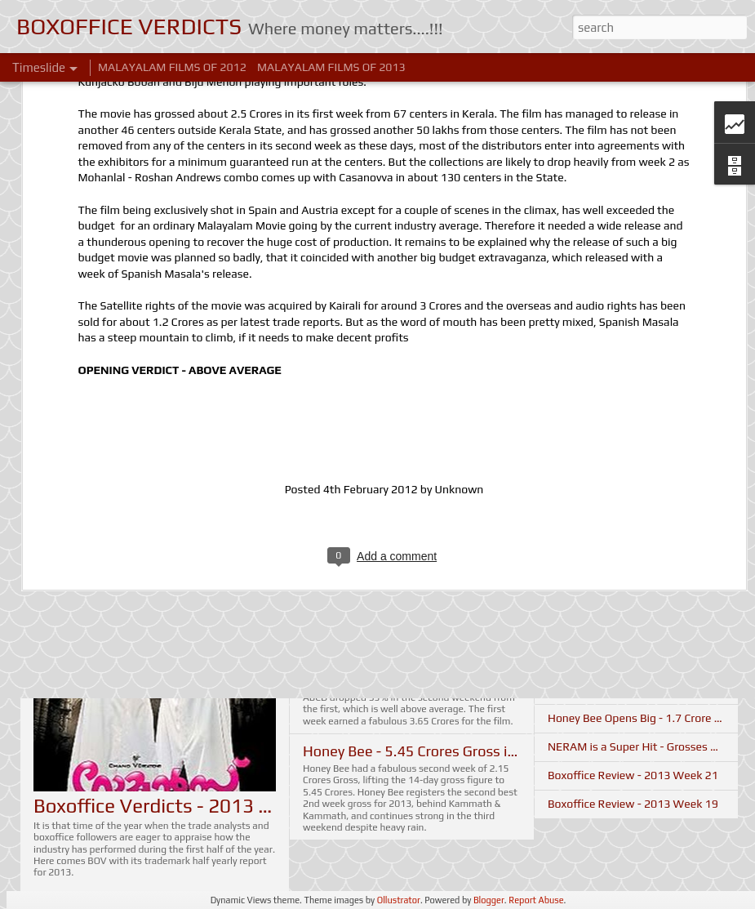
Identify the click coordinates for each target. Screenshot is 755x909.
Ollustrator (398, 900)
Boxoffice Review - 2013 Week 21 (633, 775)
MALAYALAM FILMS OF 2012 (172, 67)
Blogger (488, 900)
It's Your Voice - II (592, 632)
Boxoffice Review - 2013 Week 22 (633, 689)
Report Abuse (536, 900)
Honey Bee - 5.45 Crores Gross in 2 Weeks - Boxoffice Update (501, 751)
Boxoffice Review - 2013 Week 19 (633, 803)
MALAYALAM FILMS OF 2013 (331, 67)
